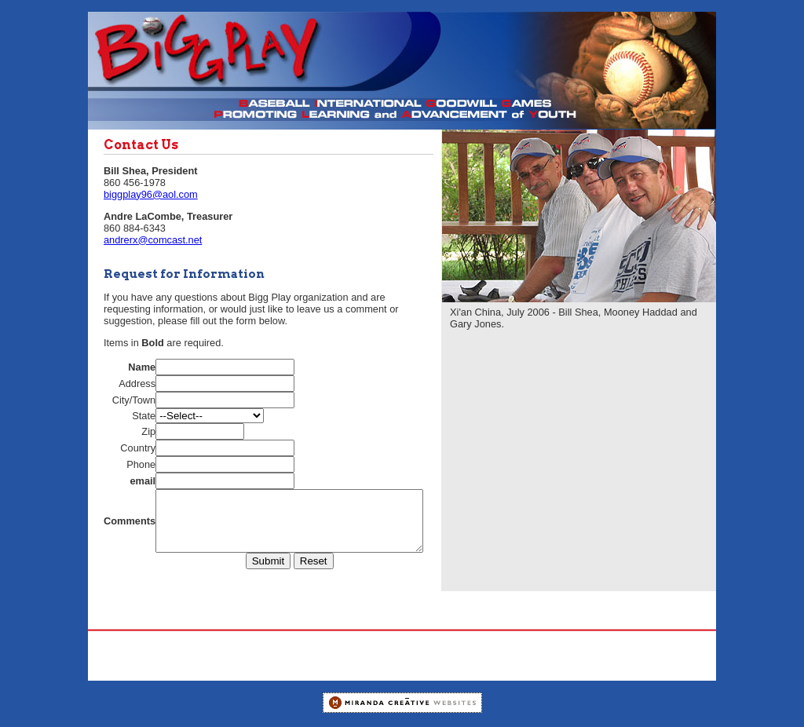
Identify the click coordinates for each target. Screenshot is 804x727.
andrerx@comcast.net (153, 240)
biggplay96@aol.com (151, 194)
